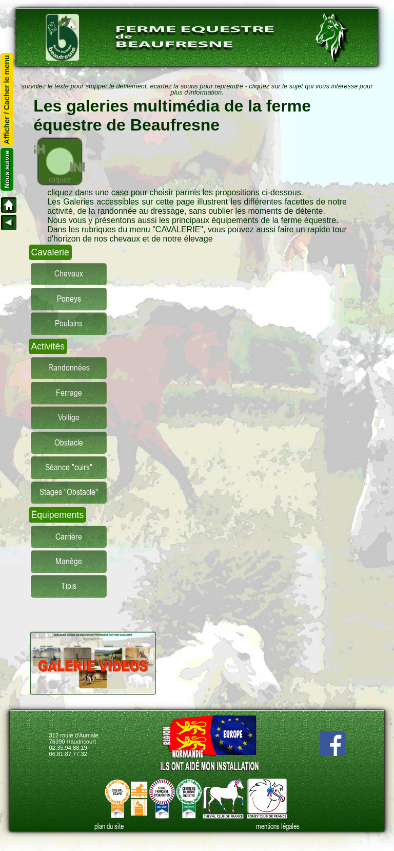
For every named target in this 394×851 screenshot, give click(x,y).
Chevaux (68, 274)
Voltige (69, 417)
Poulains (69, 323)
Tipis (68, 586)
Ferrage (69, 393)
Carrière (68, 537)
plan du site (109, 826)
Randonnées (69, 368)
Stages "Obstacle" (69, 492)
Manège (68, 561)
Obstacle (68, 443)
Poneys (69, 299)
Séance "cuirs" (68, 467)
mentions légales (278, 826)
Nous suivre (7, 169)
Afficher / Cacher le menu (7, 99)
